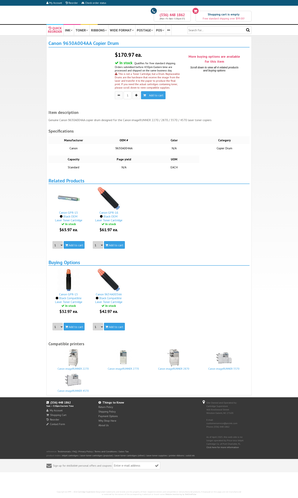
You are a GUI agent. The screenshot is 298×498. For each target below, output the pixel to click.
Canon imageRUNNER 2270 (73, 359)
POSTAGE (145, 30)
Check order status (94, 3)
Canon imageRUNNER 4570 (73, 381)
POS (160, 30)
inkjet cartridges (70, 455)
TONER (81, 30)
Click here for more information (222, 447)
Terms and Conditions (105, 451)
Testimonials (64, 451)
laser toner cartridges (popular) (96, 455)
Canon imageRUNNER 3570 (224, 359)
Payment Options (108, 416)
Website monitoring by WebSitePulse (180, 494)
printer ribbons (176, 455)
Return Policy (105, 407)
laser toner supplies (156, 455)
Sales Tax (124, 451)
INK (69, 30)
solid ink (190, 455)
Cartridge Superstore (86, 492)
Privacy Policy (85, 451)
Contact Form (55, 424)
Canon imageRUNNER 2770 (123, 359)
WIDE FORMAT (122, 30)
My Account (54, 3)
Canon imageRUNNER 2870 (173, 359)
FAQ (75, 451)
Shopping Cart (56, 415)
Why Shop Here (107, 420)
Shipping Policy (107, 411)
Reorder (72, 3)
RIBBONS (99, 30)
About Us (103, 425)
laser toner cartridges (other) (130, 455)
